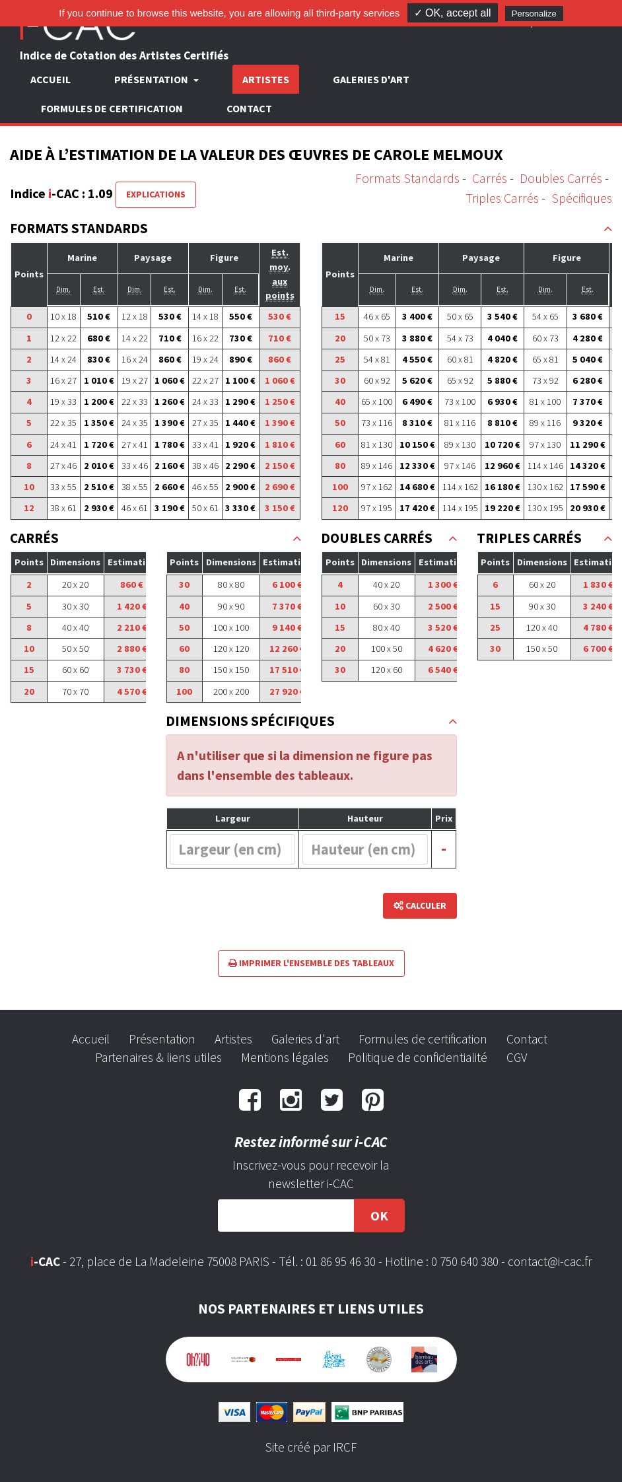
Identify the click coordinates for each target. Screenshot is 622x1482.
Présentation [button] (152, 79)
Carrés (489, 178)
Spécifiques (581, 198)
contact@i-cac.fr (550, 1261)
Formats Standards (407, 178)
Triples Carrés (502, 198)
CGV (516, 1057)
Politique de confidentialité (417, 1057)
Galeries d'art (371, 79)
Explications (156, 194)
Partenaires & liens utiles (158, 1057)
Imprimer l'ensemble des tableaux (311, 963)
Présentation (162, 1039)
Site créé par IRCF (311, 1447)
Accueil (50, 79)
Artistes (265, 79)
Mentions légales (285, 1057)
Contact (249, 108)
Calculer (420, 905)
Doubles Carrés (561, 178)
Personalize (534, 13)
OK (379, 1215)
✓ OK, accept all (452, 12)
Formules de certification (112, 108)
